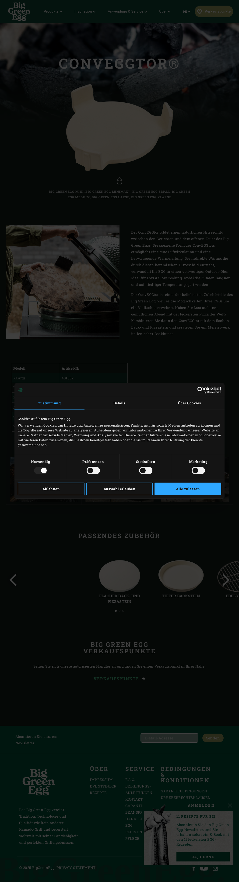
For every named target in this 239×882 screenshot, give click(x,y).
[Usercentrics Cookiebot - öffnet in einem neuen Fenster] (200, 389)
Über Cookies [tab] (189, 403)
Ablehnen (51, 489)
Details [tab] (119, 403)
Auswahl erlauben (119, 489)
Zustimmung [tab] (49, 403)
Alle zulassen (188, 489)
